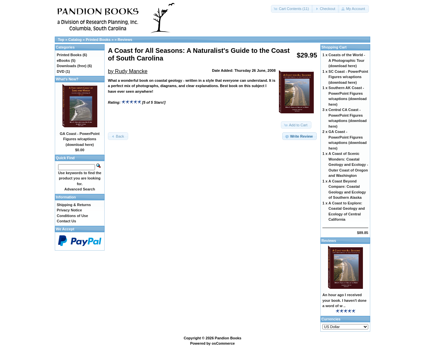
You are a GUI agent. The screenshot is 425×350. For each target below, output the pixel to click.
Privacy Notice (69, 210)
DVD (60, 71)
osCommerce (223, 343)
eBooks (63, 60)
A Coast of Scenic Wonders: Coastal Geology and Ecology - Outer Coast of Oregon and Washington (348, 164)
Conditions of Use (72, 216)
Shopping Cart (334, 47)
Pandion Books (228, 338)
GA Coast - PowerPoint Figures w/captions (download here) (80, 139)
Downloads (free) (71, 66)
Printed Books (98, 40)
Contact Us (66, 221)
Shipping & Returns (74, 205)
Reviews (125, 40)
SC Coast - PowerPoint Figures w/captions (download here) (348, 76)
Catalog (75, 40)
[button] (292, 9)
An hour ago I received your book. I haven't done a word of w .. (344, 300)
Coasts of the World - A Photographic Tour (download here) (346, 60)
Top (61, 40)
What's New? (67, 79)
